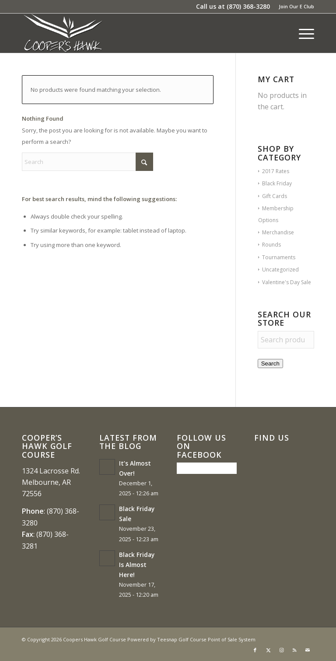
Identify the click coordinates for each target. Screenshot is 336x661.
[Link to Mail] (307, 650)
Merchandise (278, 232)
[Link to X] (268, 650)
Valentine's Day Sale (286, 282)
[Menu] (302, 33)
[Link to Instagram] (281, 650)
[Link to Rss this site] (294, 650)
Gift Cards (274, 196)
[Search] (87, 162)
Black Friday (277, 183)
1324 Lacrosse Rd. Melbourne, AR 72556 (51, 482)
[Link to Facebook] (255, 650)
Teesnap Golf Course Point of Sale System (206, 639)
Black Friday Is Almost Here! (136, 564)
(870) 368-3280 (248, 6)
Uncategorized (280, 269)
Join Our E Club (296, 6)
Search (270, 363)
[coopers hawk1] (63, 33)
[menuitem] (294, 6)
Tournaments (278, 257)
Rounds (271, 244)
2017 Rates (275, 171)
